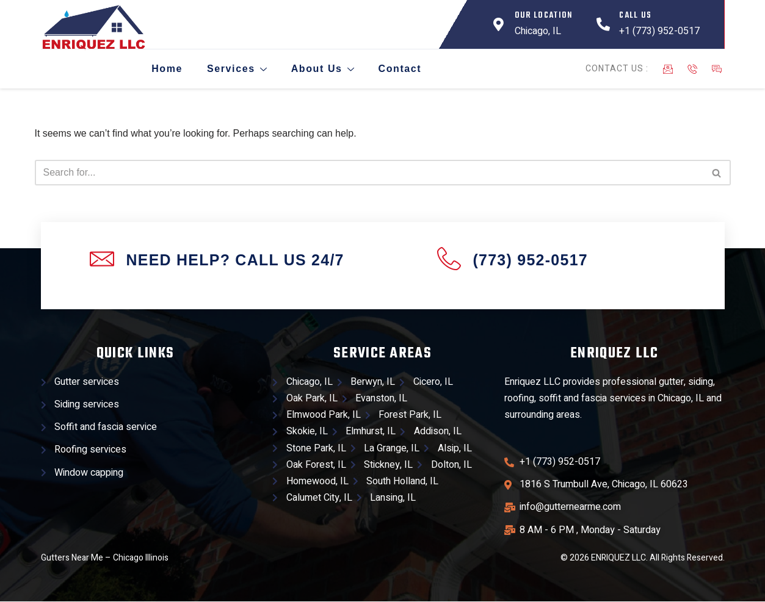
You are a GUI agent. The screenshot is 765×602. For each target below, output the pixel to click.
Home (165, 68)
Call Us (635, 16)
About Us (320, 68)
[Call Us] (603, 24)
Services (235, 68)
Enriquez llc (614, 353)
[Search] (369, 172)
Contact (398, 68)
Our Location (544, 16)
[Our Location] (499, 24)
